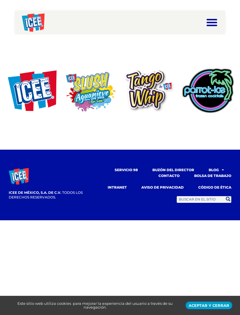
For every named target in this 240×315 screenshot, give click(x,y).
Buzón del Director (173, 170)
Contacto (169, 175)
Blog (216, 170)
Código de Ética (214, 187)
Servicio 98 (126, 170)
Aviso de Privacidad (162, 187)
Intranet (117, 187)
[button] (212, 22)
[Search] (228, 199)
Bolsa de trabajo (212, 175)
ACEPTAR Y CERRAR (209, 305)
